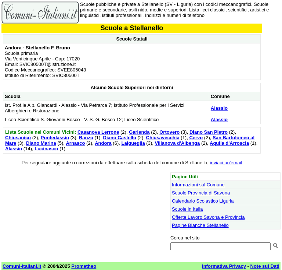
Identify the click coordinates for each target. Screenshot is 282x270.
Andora (103, 143)
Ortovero (169, 132)
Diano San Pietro (208, 132)
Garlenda (139, 132)
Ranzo (86, 137)
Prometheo (83, 266)
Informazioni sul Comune (198, 184)
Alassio (219, 108)
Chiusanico (18, 137)
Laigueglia (133, 143)
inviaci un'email (226, 162)
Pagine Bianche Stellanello (200, 225)
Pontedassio (55, 137)
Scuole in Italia (187, 209)
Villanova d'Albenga (177, 143)
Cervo (196, 137)
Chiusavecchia (163, 137)
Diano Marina (41, 143)
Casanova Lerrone (98, 132)
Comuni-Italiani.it (22, 266)
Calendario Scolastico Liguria (203, 201)
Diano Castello (119, 137)
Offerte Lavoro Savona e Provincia (208, 217)
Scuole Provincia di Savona (201, 193)
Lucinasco (46, 148)
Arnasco (75, 143)
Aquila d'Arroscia (229, 143)
